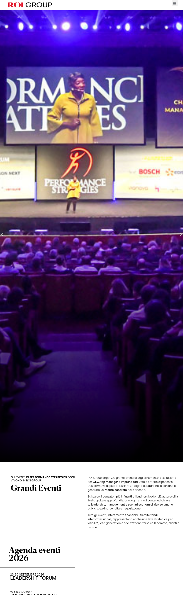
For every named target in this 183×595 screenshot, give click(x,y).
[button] (175, 3)
